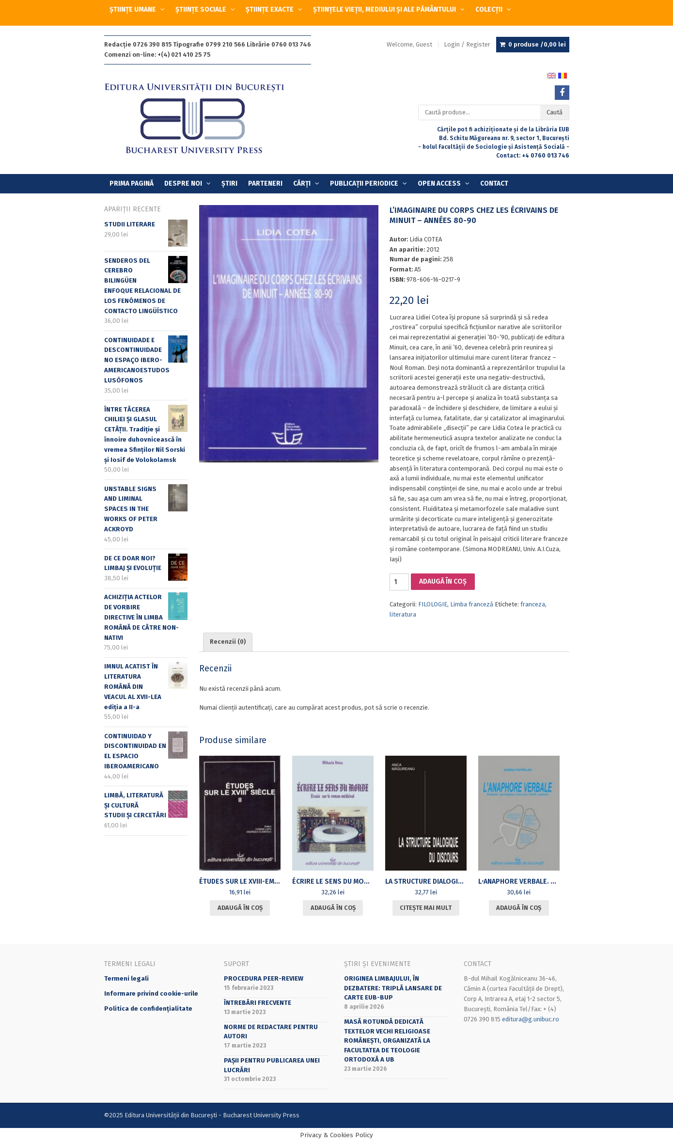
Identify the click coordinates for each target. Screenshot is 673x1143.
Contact (494, 183)
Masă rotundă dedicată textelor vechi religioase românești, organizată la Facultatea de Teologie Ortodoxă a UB (387, 1040)
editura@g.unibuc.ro (530, 1019)
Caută (555, 112)
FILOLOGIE (432, 604)
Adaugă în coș (443, 581)
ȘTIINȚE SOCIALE (200, 9)
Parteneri (265, 183)
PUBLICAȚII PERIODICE (364, 183)
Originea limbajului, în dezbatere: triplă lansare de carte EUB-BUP (393, 988)
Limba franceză (471, 604)
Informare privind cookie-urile (151, 993)
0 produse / (537, 44)
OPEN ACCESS (439, 183)
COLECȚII (488, 9)
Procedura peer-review (263, 978)
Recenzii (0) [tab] (228, 641)
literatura (403, 614)
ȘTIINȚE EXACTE (270, 9)
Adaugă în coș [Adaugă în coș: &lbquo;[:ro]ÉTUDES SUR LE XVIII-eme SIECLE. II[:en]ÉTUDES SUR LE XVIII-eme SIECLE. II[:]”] (240, 907)
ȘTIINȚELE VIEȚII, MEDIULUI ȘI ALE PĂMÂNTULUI (384, 9)
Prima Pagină (132, 183)
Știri (229, 183)
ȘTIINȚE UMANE (133, 9)
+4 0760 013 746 (545, 155)
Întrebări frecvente (257, 1002)
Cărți (302, 183)
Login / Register (467, 44)
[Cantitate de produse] (399, 581)
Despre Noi (183, 183)
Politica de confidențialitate (148, 1008)
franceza (532, 604)
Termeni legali (126, 978)
